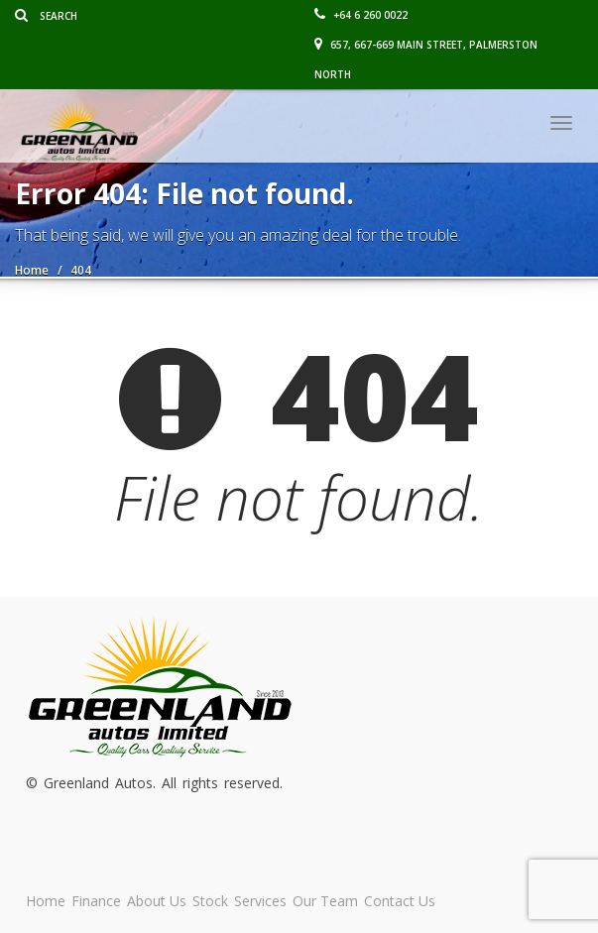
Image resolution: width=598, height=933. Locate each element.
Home (45, 900)
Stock (210, 900)
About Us (156, 900)
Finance (96, 900)
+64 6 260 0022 (361, 15)
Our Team (325, 900)
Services (260, 900)
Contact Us (399, 900)
